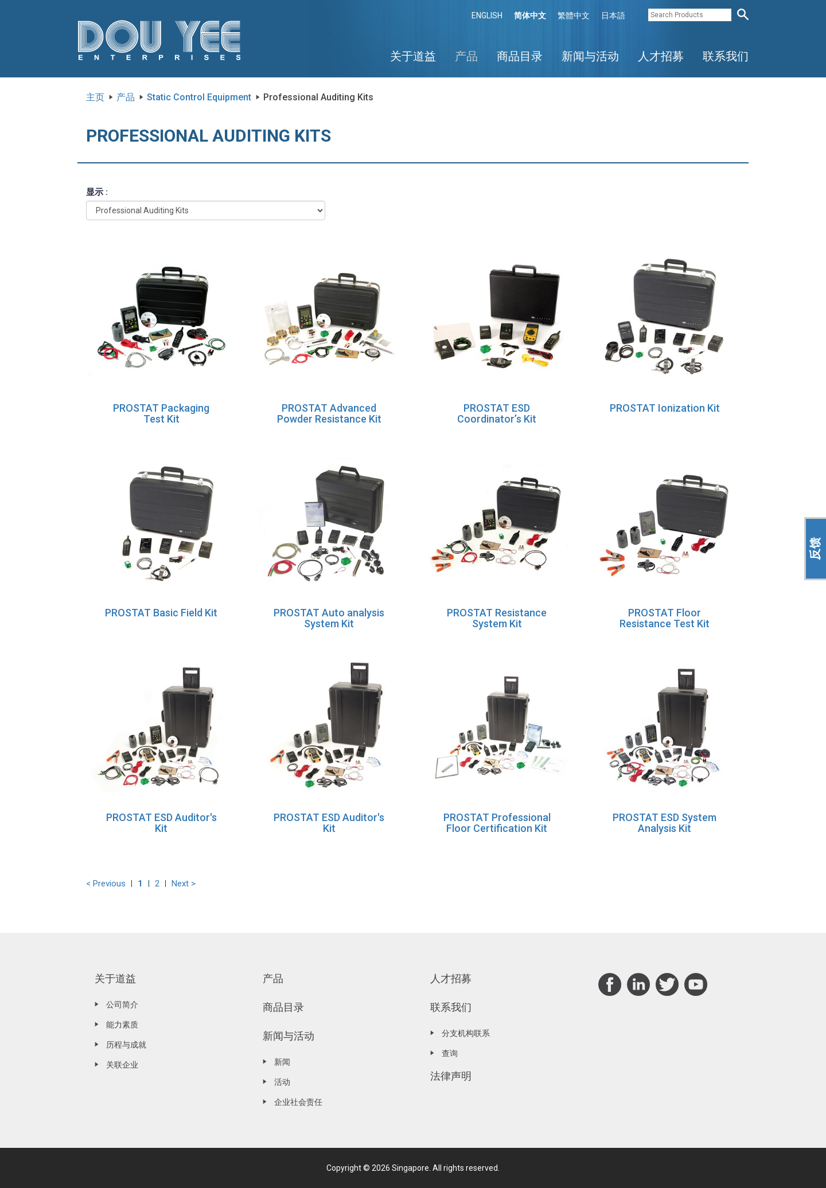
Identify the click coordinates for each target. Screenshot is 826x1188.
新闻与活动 (590, 56)
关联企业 (122, 1064)
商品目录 (520, 56)
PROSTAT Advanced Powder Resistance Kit (329, 413)
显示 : (97, 192)
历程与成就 (126, 1044)
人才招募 (661, 56)
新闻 (282, 1061)
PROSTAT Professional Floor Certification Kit (497, 823)
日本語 (613, 15)
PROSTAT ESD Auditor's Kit (161, 823)
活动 (282, 1082)
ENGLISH (487, 15)
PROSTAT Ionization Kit (665, 408)
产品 (466, 56)
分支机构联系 (466, 1033)
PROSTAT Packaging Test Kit (161, 413)
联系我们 (726, 56)
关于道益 (413, 56)
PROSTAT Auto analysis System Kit (329, 618)
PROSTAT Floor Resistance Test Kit (665, 618)
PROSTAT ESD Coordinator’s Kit (496, 413)
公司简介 (122, 1004)
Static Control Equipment (199, 97)
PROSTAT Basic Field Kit (161, 613)
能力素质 (122, 1024)
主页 (95, 97)
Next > (184, 883)
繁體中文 (574, 15)
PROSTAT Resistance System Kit (497, 618)
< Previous (106, 883)
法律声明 (451, 1076)
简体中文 (530, 15)
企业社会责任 (298, 1102)
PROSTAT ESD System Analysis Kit (664, 823)
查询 (450, 1053)
